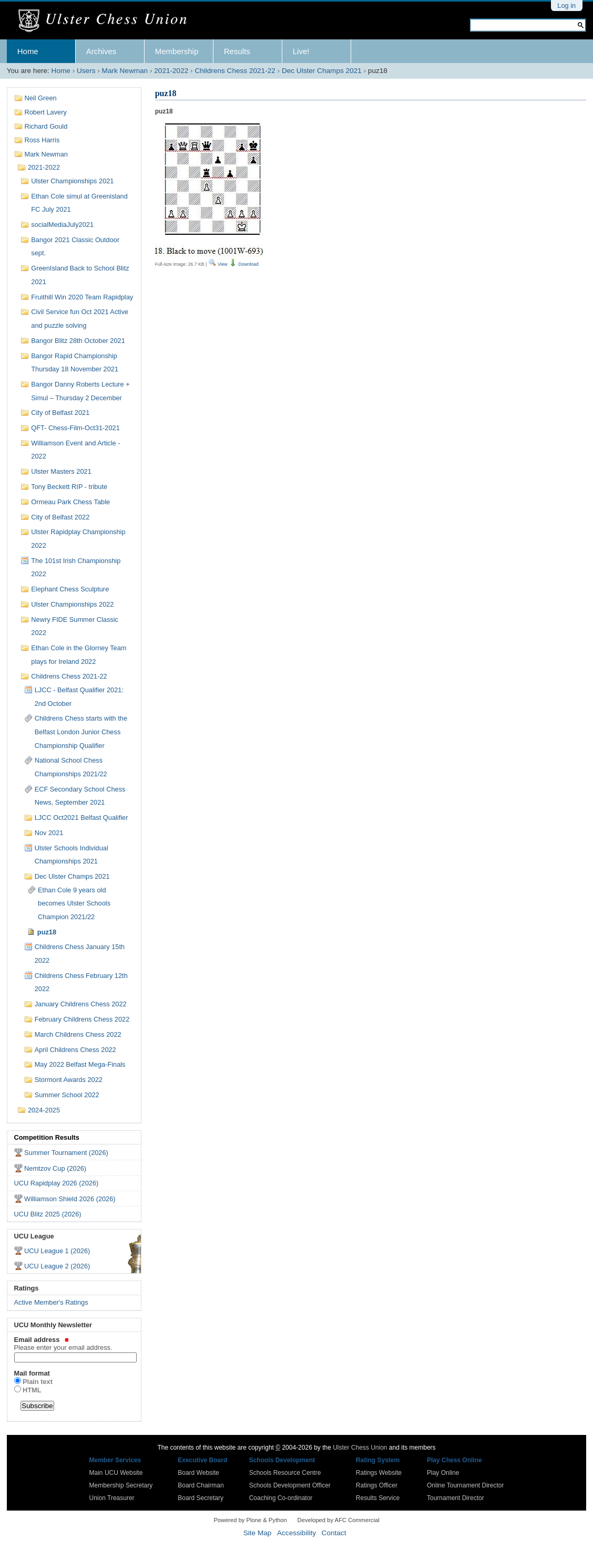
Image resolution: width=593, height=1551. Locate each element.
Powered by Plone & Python (250, 1520)
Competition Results (46, 1137)
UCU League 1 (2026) (57, 1251)
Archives (101, 51)
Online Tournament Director (465, 1485)
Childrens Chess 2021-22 (235, 71)
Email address (74, 1343)
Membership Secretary (121, 1485)
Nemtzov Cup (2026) (55, 1168)
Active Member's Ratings (51, 1302)
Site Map (257, 1533)
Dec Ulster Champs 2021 (322, 71)
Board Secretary (200, 1498)
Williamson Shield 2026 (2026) (70, 1199)
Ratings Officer (376, 1485)
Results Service (378, 1498)
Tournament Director (455, 1498)
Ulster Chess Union (360, 1447)
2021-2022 (171, 71)
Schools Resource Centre (285, 1472)
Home (27, 51)
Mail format (32, 1373)
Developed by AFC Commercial (339, 1520)
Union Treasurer (112, 1498)
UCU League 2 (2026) (57, 1266)
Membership (177, 51)
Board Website (198, 1472)
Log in (566, 5)
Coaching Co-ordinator (281, 1498)
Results (237, 51)
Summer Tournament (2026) (66, 1153)
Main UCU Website (116, 1472)
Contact (334, 1533)
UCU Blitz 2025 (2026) (47, 1214)
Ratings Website (379, 1472)
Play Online (443, 1472)
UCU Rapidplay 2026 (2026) (56, 1183)
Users (86, 71)
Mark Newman (125, 71)
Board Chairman (200, 1485)
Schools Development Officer (290, 1485)
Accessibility (296, 1533)
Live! (301, 51)
